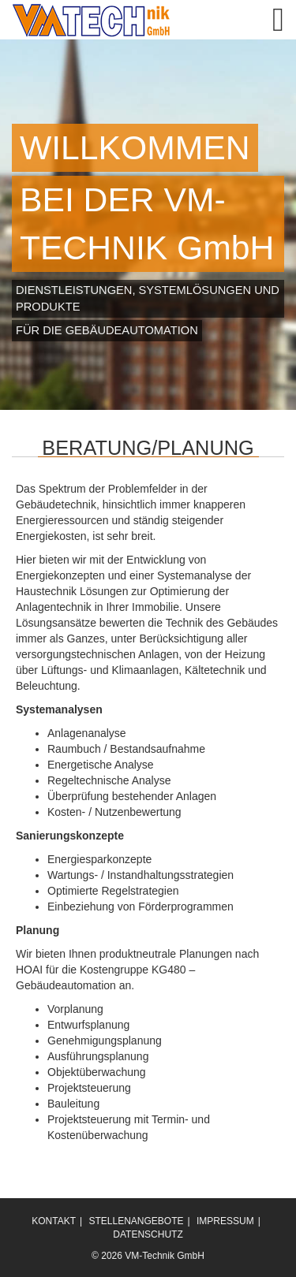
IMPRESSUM (225, 1221)
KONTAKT (54, 1221)
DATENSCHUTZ (147, 1234)
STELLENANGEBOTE (135, 1221)
